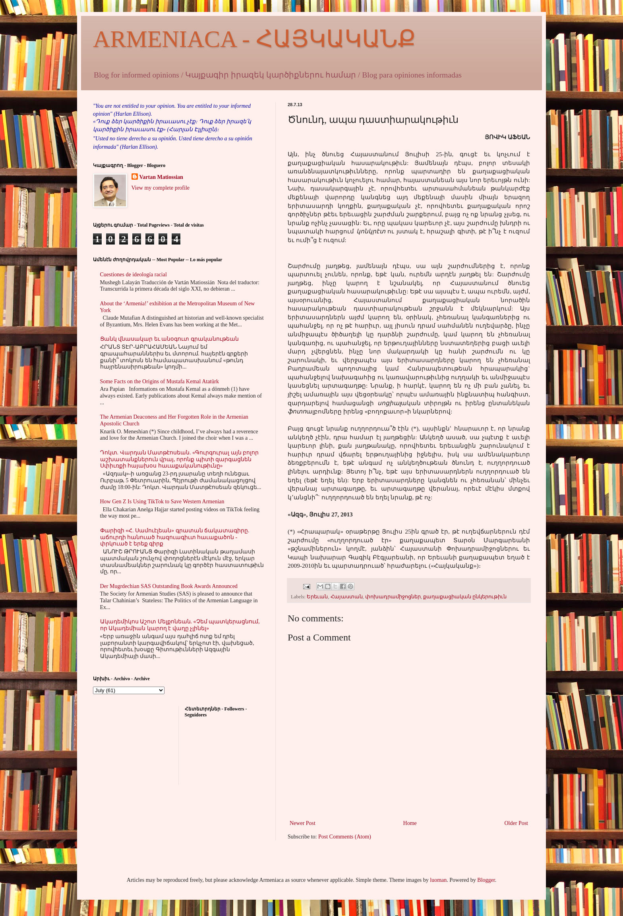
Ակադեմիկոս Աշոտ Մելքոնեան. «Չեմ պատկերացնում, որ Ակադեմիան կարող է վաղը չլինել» (180, 625)
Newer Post (302, 823)
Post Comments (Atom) (344, 837)
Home (410, 823)
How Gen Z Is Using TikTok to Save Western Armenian (162, 502)
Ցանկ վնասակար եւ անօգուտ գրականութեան (169, 339)
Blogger (486, 880)
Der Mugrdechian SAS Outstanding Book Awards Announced (169, 586)
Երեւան (317, 597)
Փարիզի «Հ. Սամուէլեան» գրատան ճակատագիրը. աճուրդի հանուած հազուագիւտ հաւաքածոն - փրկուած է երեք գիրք (175, 537)
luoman (438, 880)
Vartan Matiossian (161, 177)
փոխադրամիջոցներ (393, 597)
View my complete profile (161, 188)
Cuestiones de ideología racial (133, 275)
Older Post (516, 823)
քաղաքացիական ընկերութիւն (465, 597)
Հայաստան (347, 597)
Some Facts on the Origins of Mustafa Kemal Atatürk (159, 381)
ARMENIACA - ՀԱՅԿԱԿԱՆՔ (254, 39)
